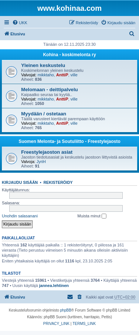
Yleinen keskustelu (43, 65)
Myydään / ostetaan (43, 114)
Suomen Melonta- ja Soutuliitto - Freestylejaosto (69, 141)
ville (73, 75)
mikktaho (45, 75)
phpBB (65, 310)
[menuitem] (19, 22)
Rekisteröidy (58, 182)
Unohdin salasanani (20, 216)
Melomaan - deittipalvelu (49, 89)
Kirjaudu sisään (20, 182)
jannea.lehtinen (54, 285)
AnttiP (62, 75)
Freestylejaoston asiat (47, 152)
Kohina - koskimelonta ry (69, 54)
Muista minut (91, 216)
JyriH (41, 161)
